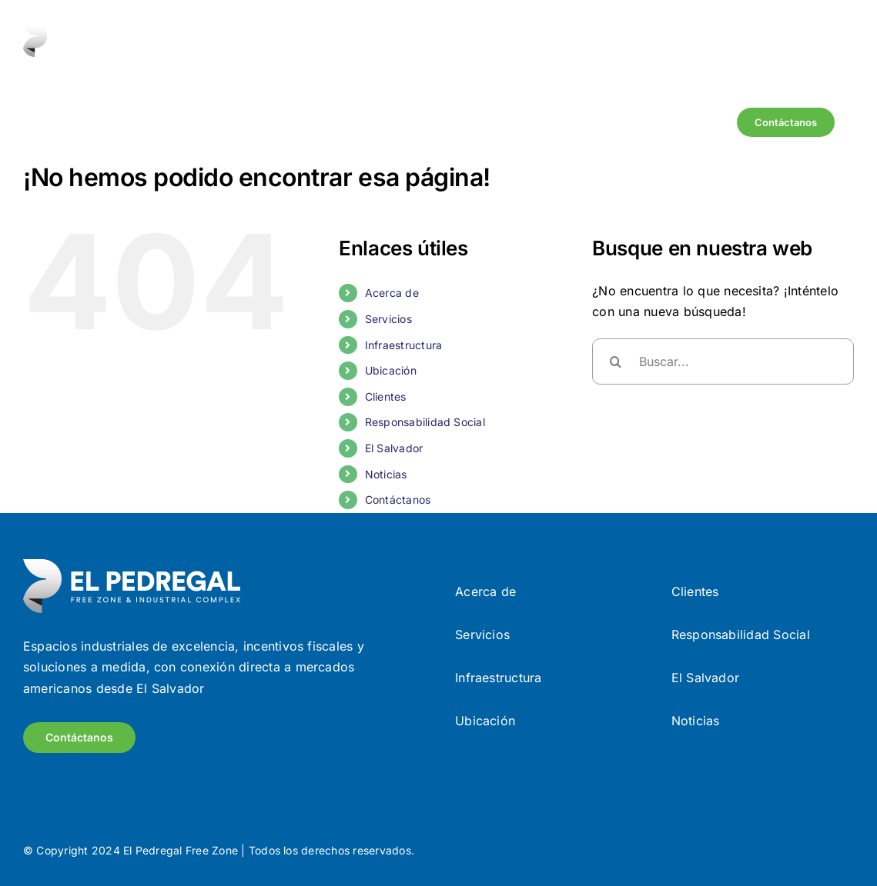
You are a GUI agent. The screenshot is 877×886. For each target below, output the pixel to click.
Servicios (388, 318)
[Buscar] (615, 361)
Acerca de (392, 292)
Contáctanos (398, 499)
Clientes (386, 396)
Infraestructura (404, 344)
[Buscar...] (723, 361)
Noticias (386, 474)
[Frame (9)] (131, 565)
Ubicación (391, 370)
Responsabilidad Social (425, 421)
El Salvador (394, 448)
